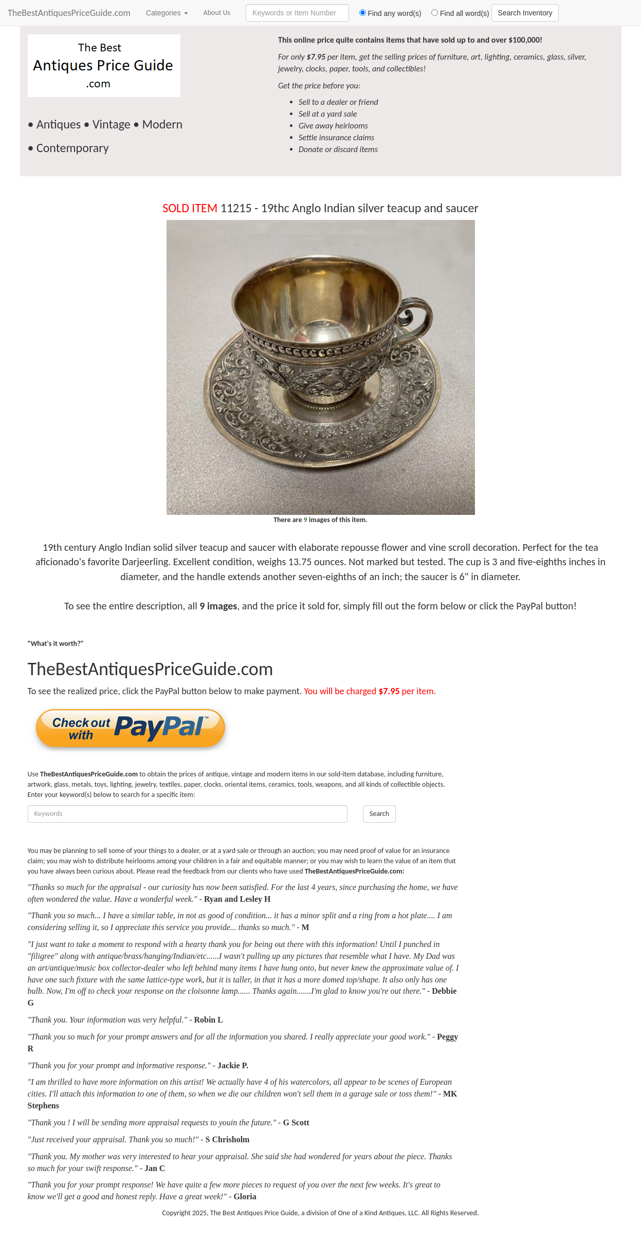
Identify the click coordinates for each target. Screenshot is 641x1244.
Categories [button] (167, 13)
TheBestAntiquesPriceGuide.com (69, 12)
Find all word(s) (456, 13)
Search (379, 813)
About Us (217, 12)
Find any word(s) (386, 13)
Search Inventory (525, 13)
